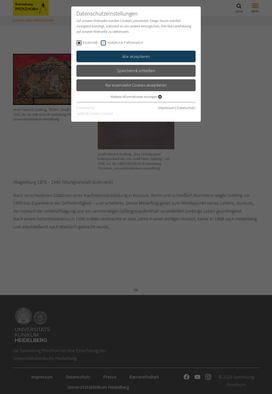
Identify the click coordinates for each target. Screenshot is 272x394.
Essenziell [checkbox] (90, 42)
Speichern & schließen (136, 70)
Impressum (166, 107)
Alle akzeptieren (136, 56)
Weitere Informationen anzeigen (136, 96)
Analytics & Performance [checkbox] (125, 42)
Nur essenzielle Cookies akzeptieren (136, 85)
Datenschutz (186, 107)
